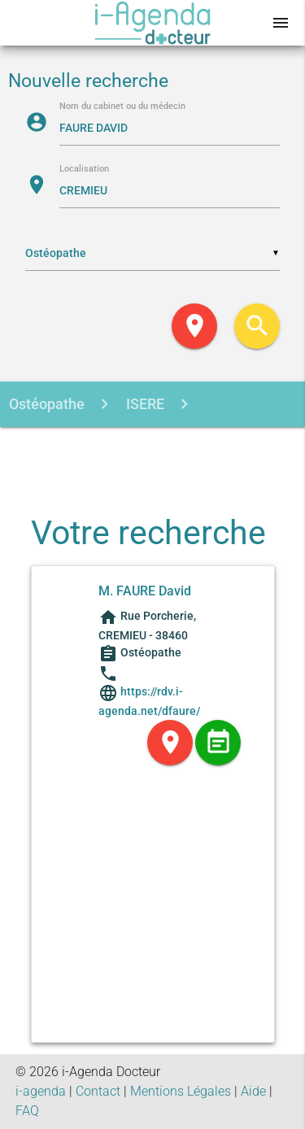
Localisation (84, 169)
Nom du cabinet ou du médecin (122, 107)
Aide (253, 1091)
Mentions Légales (180, 1091)
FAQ (27, 1110)
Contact (98, 1091)
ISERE (143, 403)
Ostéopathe (47, 403)
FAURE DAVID (153, 450)
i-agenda (40, 1091)
